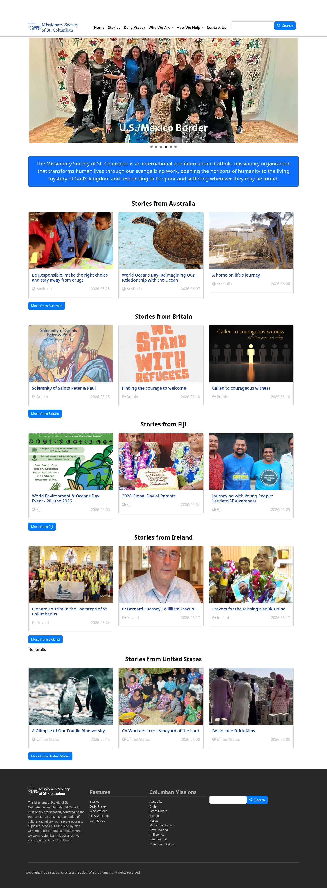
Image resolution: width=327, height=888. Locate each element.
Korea (153, 820)
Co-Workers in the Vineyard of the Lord (160, 730)
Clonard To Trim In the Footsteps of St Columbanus (69, 611)
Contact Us (216, 27)
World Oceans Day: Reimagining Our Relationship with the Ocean (158, 277)
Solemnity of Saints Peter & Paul (64, 388)
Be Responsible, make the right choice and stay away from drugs (70, 277)
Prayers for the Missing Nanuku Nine (248, 609)
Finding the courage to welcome (154, 388)
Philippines (157, 834)
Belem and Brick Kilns (233, 730)
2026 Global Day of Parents (149, 496)
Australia (155, 801)
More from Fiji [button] (42, 526)
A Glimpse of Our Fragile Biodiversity (68, 730)
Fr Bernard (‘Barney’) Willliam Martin (158, 609)
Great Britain (158, 811)
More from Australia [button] (46, 305)
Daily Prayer (134, 27)
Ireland (154, 816)
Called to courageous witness (241, 388)
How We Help (188, 27)
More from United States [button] (50, 756)
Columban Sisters (161, 844)
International (158, 839)
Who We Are (159, 27)
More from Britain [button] (45, 413)
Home (99, 27)
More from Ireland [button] (45, 639)
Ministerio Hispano (162, 825)
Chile (152, 806)
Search (287, 26)
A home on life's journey (236, 275)
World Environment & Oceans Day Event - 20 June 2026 (65, 498)
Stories (114, 27)
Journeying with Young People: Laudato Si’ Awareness (242, 498)
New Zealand (158, 830)
